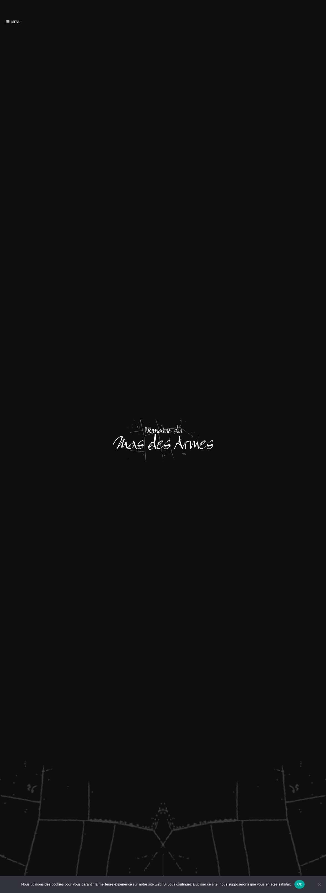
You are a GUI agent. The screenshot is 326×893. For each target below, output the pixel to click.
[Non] (319, 884)
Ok (299, 884)
